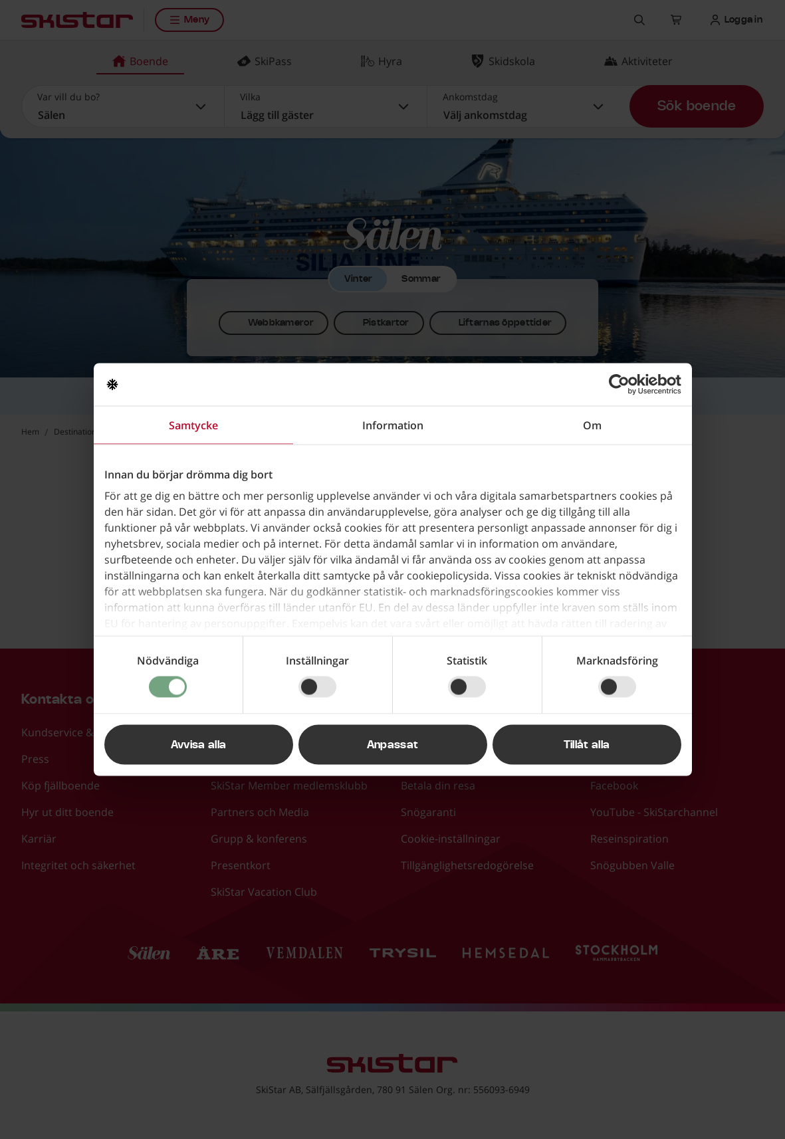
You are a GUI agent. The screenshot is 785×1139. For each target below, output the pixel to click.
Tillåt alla (587, 745)
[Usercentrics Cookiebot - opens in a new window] (623, 384)
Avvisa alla (199, 745)
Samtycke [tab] (193, 425)
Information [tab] (392, 425)
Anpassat (393, 745)
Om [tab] (592, 425)
